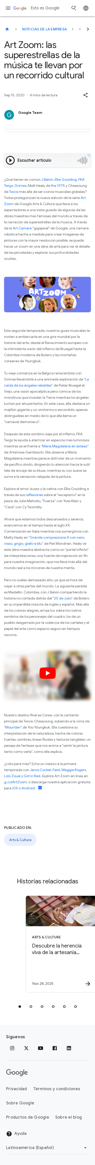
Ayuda (16, 1134)
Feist (56, 770)
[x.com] (26, 1048)
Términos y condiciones (56, 1088)
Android (28, 788)
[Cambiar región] (47, 1148)
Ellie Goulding (66, 179)
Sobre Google (20, 1103)
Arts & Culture (20, 840)
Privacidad (16, 1088)
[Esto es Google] (7, 29)
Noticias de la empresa (44, 29)
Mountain (13, 727)
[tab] (19, 1006)
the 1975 (58, 185)
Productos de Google (27, 1117)
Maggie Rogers (74, 770)
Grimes (20, 185)
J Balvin (47, 179)
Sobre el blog (68, 1117)
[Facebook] (55, 1048)
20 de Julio (62, 598)
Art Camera (22, 228)
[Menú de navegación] (8, 8)
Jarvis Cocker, (41, 770)
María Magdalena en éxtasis (64, 446)
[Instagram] (12, 1048)
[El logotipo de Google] (17, 1073)
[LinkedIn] (69, 1048)
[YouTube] (40, 1048)
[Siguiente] (88, 29)
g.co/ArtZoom (15, 782)
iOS (15, 788)
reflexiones (34, 495)
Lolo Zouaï (12, 776)
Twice (13, 191)
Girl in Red (32, 776)
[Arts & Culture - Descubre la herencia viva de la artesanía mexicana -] (56, 944)
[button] (85, 95)
